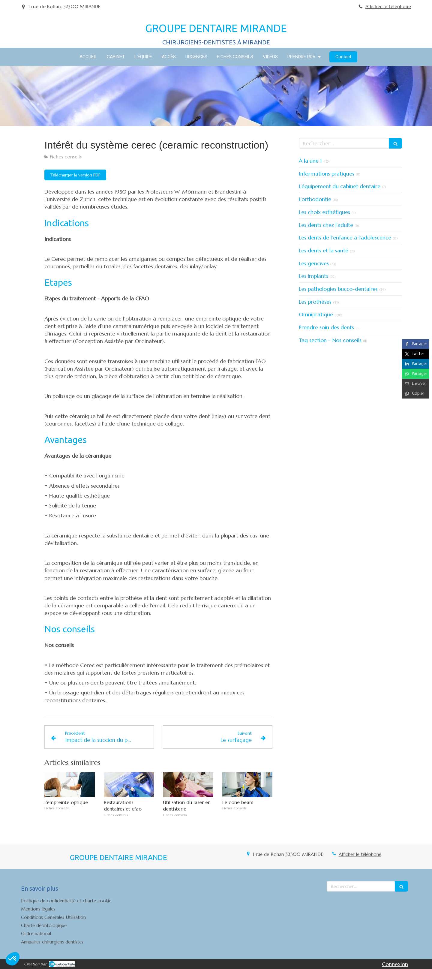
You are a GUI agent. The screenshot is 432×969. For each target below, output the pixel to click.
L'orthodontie (315, 199)
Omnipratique (316, 314)
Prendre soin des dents (326, 327)
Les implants (313, 275)
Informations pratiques (326, 173)
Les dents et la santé (323, 250)
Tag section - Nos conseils (330, 340)
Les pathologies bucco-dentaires (338, 288)
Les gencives (314, 263)
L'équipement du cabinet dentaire (339, 186)
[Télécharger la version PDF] (75, 175)
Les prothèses (315, 301)
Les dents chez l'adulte (326, 224)
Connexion (395, 964)
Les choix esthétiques (324, 212)
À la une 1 (310, 160)
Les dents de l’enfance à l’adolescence (345, 237)
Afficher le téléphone (388, 6)
